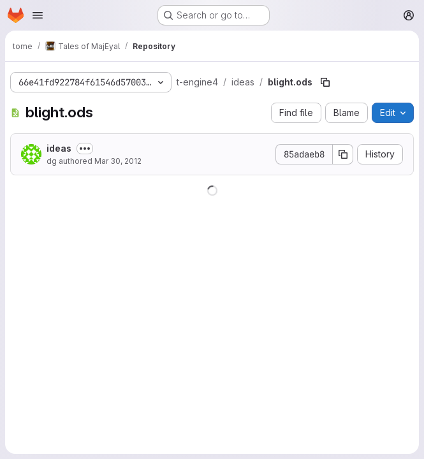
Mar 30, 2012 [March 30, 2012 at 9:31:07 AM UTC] (118, 161)
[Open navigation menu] (37, 15)
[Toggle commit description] (85, 148)
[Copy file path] (325, 82)
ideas (59, 148)
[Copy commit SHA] (343, 154)
